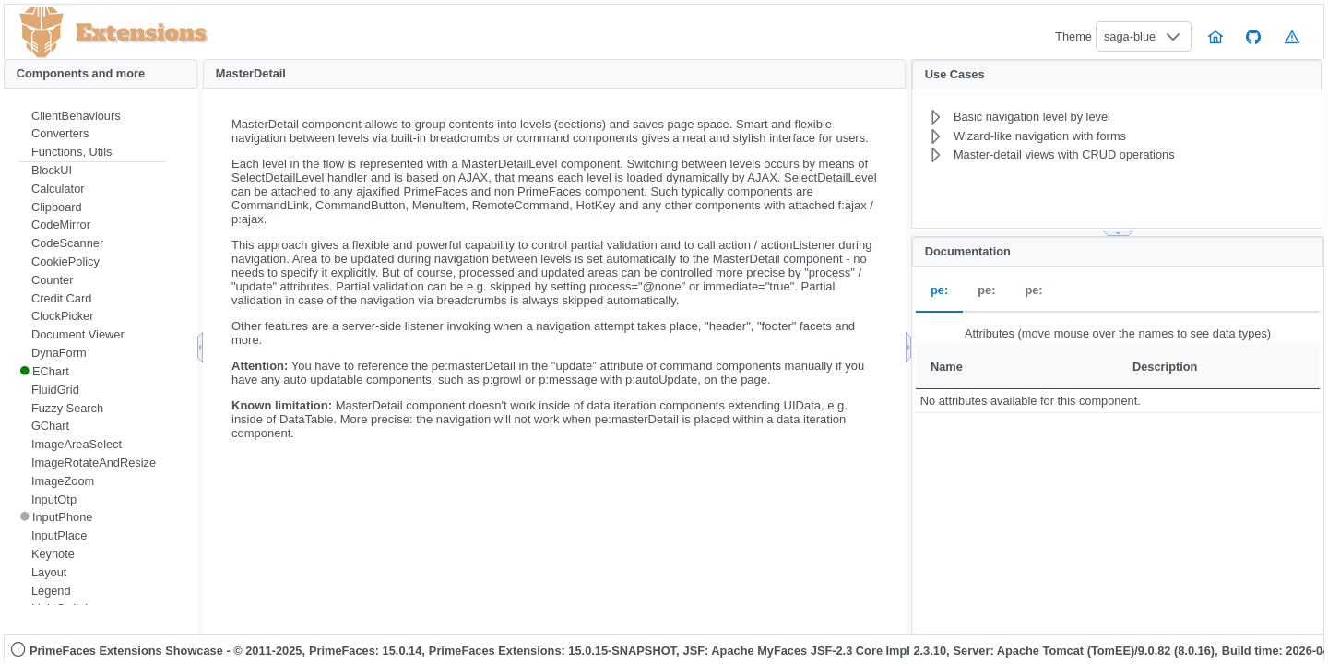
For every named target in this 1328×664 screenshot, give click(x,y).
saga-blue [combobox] (1130, 36)
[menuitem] (92, 116)
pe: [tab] (939, 291)
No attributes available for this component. (1030, 401)
